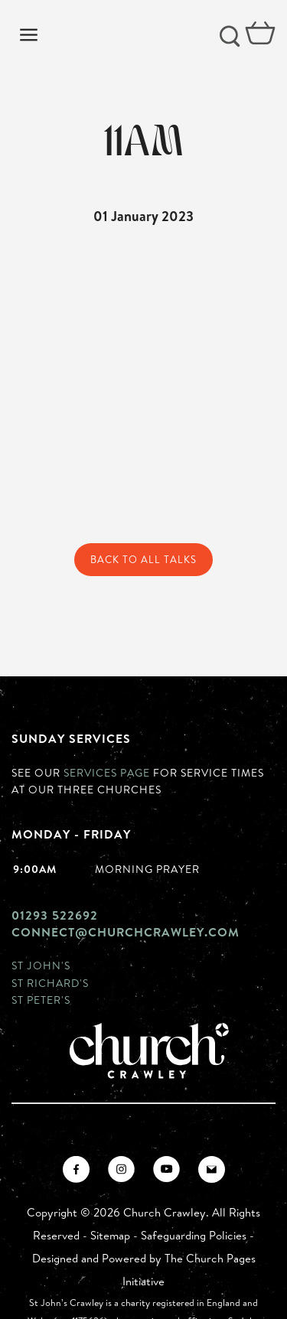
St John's (40, 965)
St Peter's (40, 999)
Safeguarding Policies (193, 1235)
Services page (107, 772)
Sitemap (110, 1235)
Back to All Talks (143, 559)
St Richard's (50, 982)
